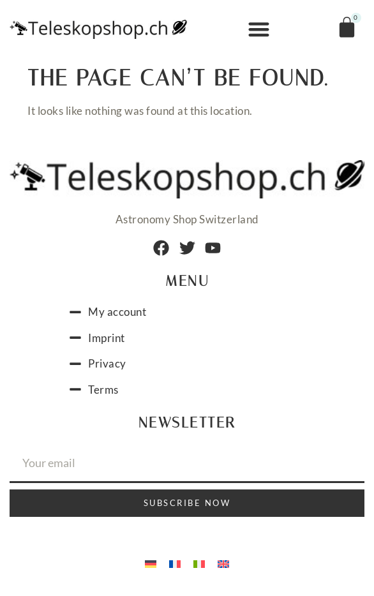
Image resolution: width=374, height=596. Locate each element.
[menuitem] (150, 563)
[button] (259, 30)
